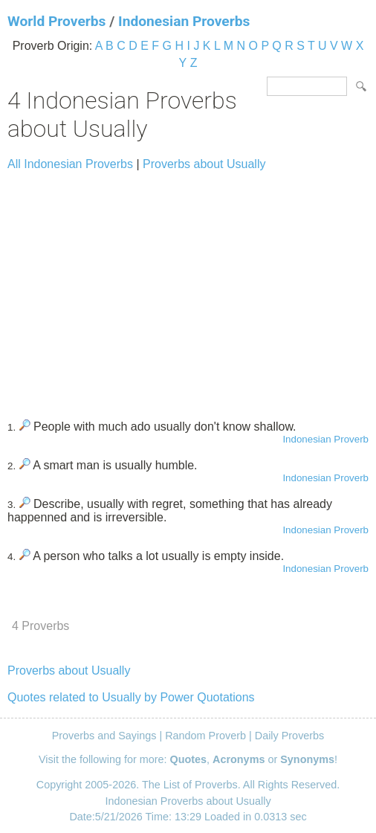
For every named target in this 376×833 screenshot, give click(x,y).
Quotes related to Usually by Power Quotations (131, 697)
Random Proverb (205, 736)
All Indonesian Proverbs (70, 164)
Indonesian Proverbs (184, 21)
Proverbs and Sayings (104, 736)
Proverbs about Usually (204, 164)
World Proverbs (56, 21)
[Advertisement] (188, 288)
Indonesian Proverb (325, 439)
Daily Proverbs (290, 736)
